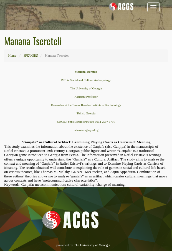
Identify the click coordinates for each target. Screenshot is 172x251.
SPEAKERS (31, 55)
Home (12, 55)
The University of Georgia (92, 245)
